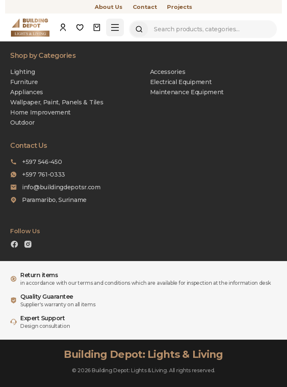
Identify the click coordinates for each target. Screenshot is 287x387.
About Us (109, 6)
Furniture (24, 82)
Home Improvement (40, 112)
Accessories (168, 72)
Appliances (26, 92)
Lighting (22, 72)
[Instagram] (28, 245)
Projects (179, 6)
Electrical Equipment (181, 82)
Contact (145, 6)
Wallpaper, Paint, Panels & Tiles (56, 102)
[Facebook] (14, 245)
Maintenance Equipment (187, 92)
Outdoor (22, 122)
